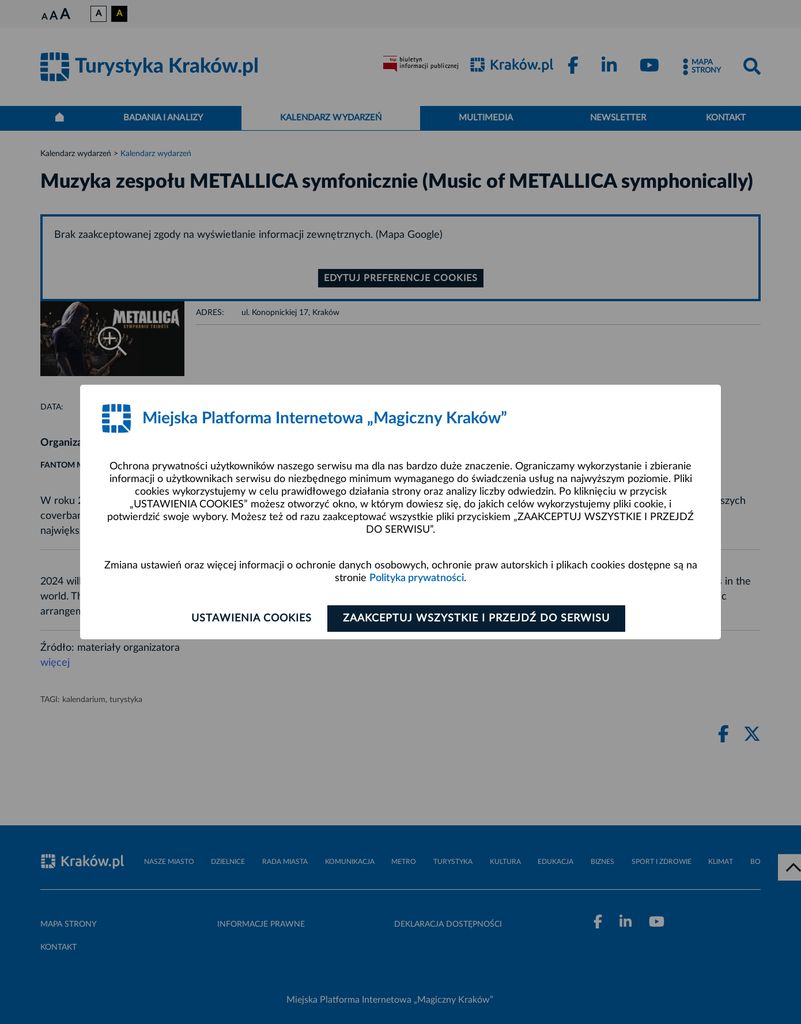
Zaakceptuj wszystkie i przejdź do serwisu (476, 618)
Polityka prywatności (416, 578)
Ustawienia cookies (251, 618)
